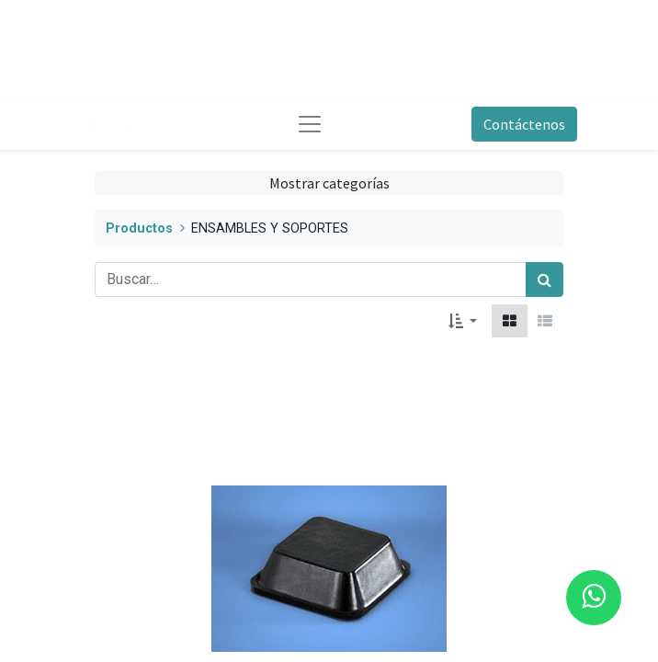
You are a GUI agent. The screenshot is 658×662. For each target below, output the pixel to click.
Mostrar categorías (329, 183)
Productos (139, 228)
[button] (462, 320)
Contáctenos (524, 124)
